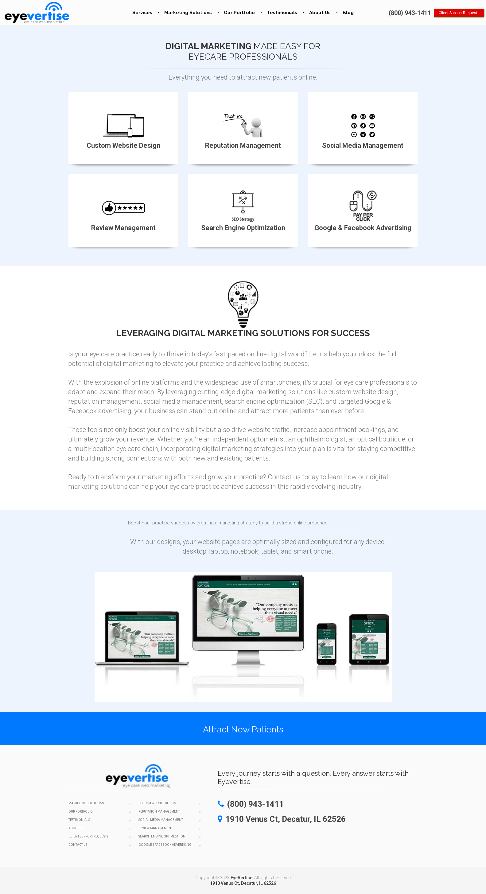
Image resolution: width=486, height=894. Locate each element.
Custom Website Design (157, 803)
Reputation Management (159, 811)
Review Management (155, 828)
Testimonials (282, 12)
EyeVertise (241, 877)
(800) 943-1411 (410, 13)
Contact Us (77, 844)
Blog (348, 12)
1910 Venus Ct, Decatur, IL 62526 (243, 883)
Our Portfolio (239, 12)
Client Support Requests (459, 13)
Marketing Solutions (188, 12)
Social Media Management (160, 819)
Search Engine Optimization (161, 836)
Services (142, 12)
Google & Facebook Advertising (165, 844)
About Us (320, 12)
